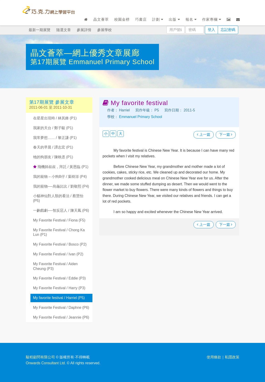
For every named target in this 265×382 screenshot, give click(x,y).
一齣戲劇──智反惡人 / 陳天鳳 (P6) (61, 210)
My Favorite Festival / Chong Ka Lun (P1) (59, 232)
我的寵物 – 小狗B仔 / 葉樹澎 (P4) (60, 176)
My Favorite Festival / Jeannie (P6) (61, 317)
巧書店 (141, 19)
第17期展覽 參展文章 (51, 102)
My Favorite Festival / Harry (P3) (59, 288)
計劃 (157, 19)
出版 (174, 19)
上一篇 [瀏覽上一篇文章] (203, 134)
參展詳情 (84, 30)
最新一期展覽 (39, 30)
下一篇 (225, 134)
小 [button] (106, 134)
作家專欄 (211, 19)
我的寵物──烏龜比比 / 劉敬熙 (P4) (61, 186)
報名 (191, 19)
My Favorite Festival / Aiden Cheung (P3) (55, 266)
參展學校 (104, 30)
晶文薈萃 (101, 19)
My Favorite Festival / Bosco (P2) (60, 244)
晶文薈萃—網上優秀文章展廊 (85, 53)
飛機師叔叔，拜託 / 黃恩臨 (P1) (60, 167)
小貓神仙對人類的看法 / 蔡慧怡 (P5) (58, 198)
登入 (211, 30)
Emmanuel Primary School (111, 61)
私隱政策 (232, 357)
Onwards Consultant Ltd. (46, 363)
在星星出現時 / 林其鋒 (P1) (55, 118)
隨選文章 (63, 30)
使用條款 (214, 357)
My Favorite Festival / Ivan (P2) (58, 254)
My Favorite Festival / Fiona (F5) (59, 220)
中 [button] (113, 134)
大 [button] (120, 134)
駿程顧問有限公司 (40, 357)
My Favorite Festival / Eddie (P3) (59, 278)
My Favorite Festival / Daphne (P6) (61, 307)
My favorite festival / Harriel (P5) (59, 298)
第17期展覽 (49, 61)
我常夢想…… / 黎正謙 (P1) (55, 138)
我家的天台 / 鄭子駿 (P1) (53, 128)
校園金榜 (122, 19)
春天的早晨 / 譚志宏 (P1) (53, 147)
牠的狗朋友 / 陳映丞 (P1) (53, 157)
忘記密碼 (228, 30)
